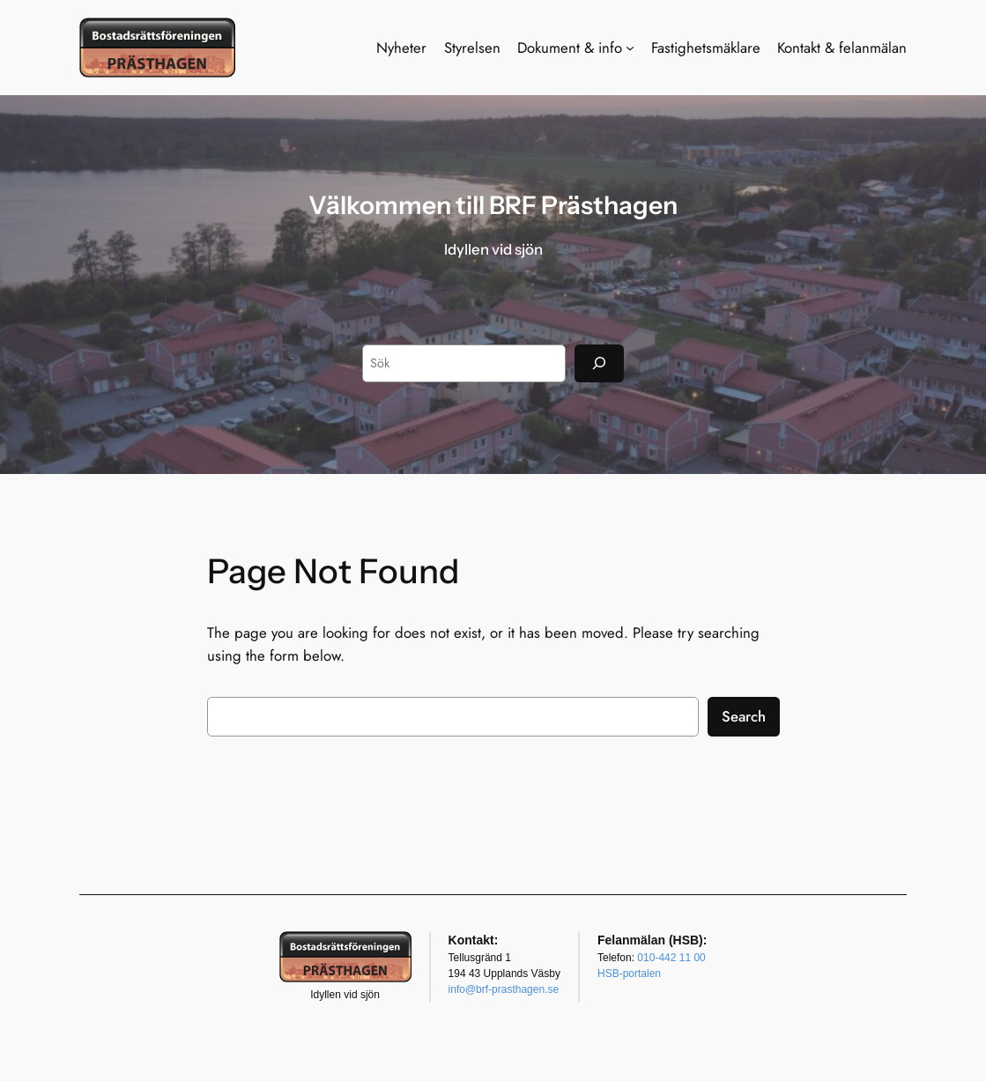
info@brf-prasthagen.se (504, 989)
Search (744, 716)
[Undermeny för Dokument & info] (630, 47)
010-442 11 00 (671, 957)
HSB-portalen (629, 973)
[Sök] (599, 363)
